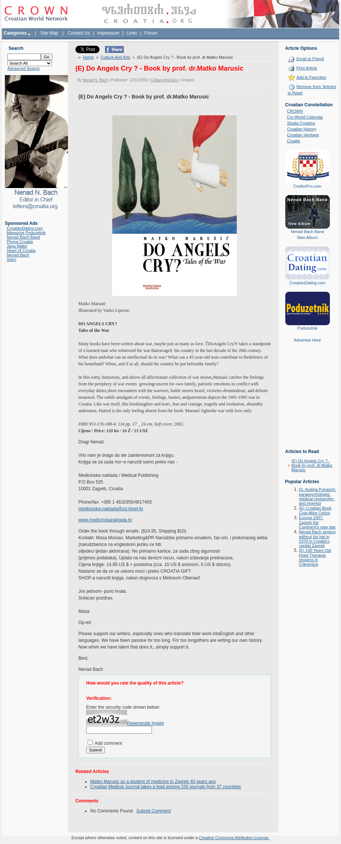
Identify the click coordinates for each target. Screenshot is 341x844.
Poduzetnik (307, 328)
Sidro (11, 259)
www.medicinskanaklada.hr (105, 520)
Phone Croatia (20, 241)
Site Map (49, 33)
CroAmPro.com (307, 186)
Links (132, 33)
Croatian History (301, 129)
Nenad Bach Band (23, 237)
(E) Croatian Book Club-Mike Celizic (315, 510)
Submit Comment (153, 811)
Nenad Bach (18, 255)
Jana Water (17, 246)
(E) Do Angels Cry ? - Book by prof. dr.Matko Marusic (312, 465)
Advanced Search (23, 68)
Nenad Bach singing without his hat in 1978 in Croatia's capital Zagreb (317, 539)
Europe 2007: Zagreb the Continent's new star (317, 522)
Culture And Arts (115, 57)
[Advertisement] (307, 401)
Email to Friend (310, 58)
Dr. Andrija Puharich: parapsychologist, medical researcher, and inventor (317, 496)
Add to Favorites (311, 77)
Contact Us (79, 33)
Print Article (306, 68)
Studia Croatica (301, 123)
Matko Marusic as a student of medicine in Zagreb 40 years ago (153, 781)
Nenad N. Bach (95, 80)
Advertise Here (307, 340)
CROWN (295, 111)
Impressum (108, 33)
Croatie (293, 141)
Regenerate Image (145, 723)
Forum (150, 33)
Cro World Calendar (305, 117)
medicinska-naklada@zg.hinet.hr (110, 508)
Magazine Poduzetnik (26, 232)
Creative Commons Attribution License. (234, 837)
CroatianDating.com (25, 228)
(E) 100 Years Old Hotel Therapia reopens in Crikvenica (315, 557)
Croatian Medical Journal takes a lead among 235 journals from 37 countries (165, 786)
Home (88, 57)
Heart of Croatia (21, 250)
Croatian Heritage (303, 135)
